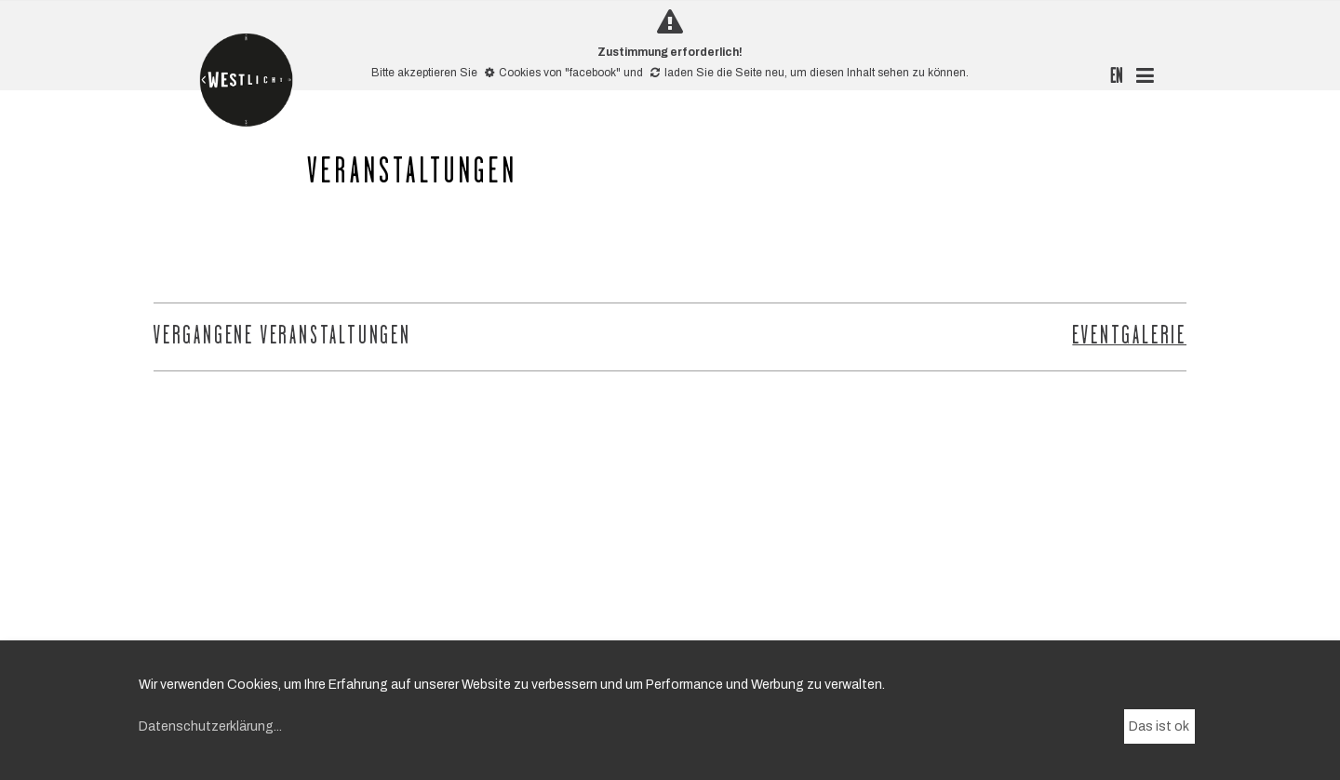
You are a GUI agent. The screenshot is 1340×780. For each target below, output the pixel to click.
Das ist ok (1159, 726)
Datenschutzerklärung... (210, 726)
